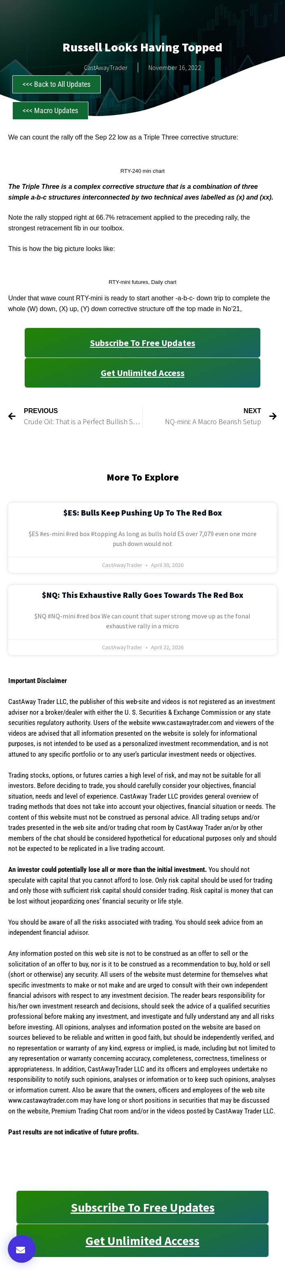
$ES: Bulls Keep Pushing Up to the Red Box (142, 512)
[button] (21, 1249)
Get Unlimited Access (143, 373)
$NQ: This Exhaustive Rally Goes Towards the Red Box (142, 595)
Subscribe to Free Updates (142, 343)
